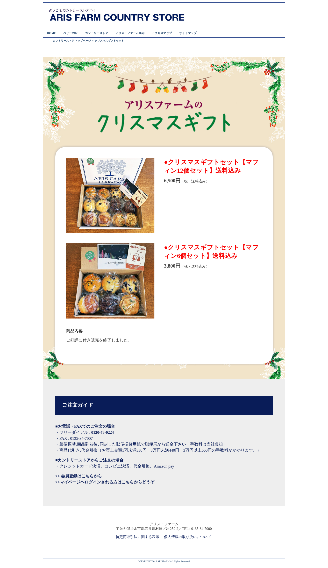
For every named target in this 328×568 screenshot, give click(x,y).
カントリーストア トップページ (72, 40)
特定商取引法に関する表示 (137, 537)
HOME (51, 33)
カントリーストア (96, 33)
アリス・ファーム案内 (129, 33)
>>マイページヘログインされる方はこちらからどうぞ (104, 482)
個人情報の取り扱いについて (187, 537)
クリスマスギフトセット (109, 40)
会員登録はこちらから (81, 476)
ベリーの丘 (70, 33)
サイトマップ (188, 33)
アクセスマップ (162, 33)
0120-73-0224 (102, 432)
